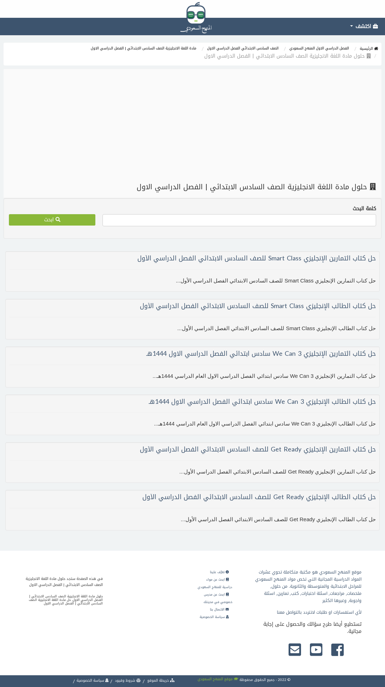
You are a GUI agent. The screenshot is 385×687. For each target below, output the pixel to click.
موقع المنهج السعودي (217, 679)
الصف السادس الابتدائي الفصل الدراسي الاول (243, 48)
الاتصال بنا (219, 609)
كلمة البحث (364, 208)
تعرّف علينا (219, 572)
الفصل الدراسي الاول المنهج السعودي (319, 48)
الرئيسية (369, 48)
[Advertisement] (192, 126)
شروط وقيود (127, 680)
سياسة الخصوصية (214, 617)
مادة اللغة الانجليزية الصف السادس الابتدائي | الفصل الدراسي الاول (143, 48)
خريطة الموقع (160, 680)
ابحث (52, 219)
